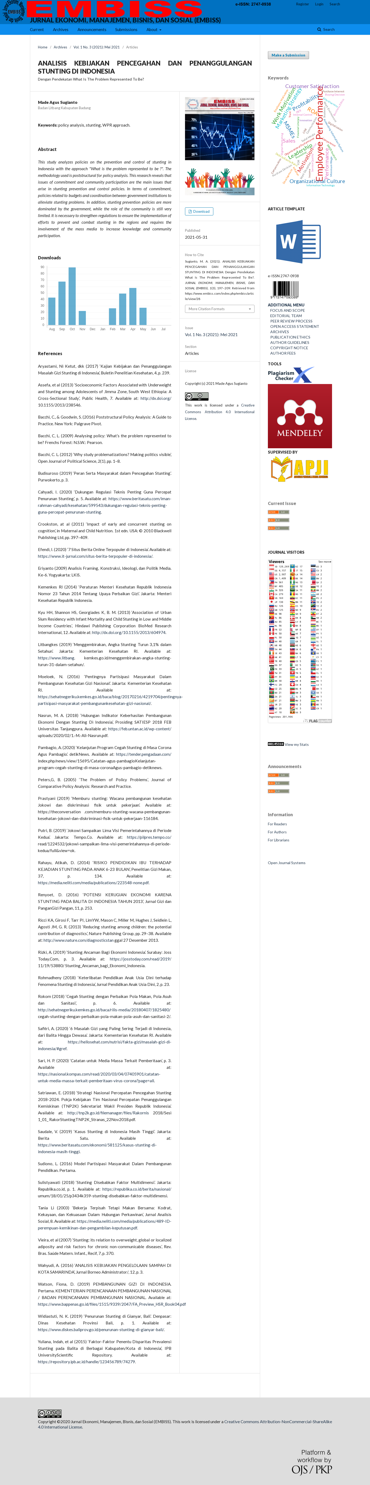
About (152, 29)
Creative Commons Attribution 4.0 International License (220, 412)
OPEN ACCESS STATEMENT (293, 326)
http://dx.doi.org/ (156, 398)
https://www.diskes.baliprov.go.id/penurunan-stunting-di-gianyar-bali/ (101, 1329)
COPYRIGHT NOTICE (288, 347)
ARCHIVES (279, 331)
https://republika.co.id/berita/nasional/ (136, 1189)
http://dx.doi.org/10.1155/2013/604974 (128, 632)
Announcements (92, 29)
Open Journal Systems (287, 862)
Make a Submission (288, 55)
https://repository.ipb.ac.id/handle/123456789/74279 (86, 1361)
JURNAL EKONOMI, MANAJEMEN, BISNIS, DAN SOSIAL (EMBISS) (125, 20)
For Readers (277, 824)
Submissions (126, 29)
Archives (60, 29)
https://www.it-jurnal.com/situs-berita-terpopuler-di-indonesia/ (95, 556)
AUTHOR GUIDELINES (288, 342)
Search (328, 29)
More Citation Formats (207, 309)
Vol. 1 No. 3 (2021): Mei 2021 (97, 47)
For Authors (277, 832)
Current (37, 29)
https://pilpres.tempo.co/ (149, 837)
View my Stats (288, 744)
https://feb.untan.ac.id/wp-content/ (139, 728)
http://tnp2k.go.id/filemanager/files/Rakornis (108, 1112)
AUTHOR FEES (282, 353)
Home (42, 47)
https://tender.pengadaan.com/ (143, 754)
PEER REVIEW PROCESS (290, 321)
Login (319, 4)
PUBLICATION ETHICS (289, 337)
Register (302, 4)
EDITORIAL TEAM (285, 315)
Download (201, 211)
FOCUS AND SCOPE (286, 310)
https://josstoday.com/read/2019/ (140, 958)
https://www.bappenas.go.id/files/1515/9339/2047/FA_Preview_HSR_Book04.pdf (112, 1304)
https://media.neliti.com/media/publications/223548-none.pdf (93, 882)
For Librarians (278, 840)
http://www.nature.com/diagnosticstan (79, 940)
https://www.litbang (56, 657)
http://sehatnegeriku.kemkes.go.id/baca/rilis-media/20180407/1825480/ (104, 1009)
